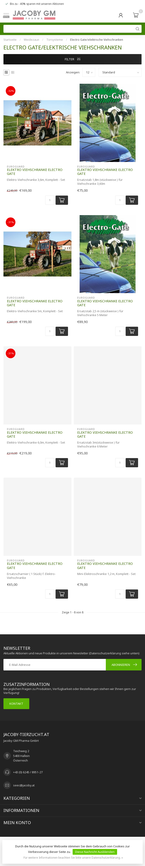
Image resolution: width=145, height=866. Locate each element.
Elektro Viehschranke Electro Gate (34, 172)
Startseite (10, 40)
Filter (72, 59)
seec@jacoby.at (24, 785)
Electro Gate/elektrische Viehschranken (96, 40)
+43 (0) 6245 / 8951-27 (28, 772)
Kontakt (16, 703)
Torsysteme (54, 40)
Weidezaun (31, 40)
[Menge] (49, 200)
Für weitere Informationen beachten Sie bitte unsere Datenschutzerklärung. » (73, 857)
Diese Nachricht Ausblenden (95, 852)
